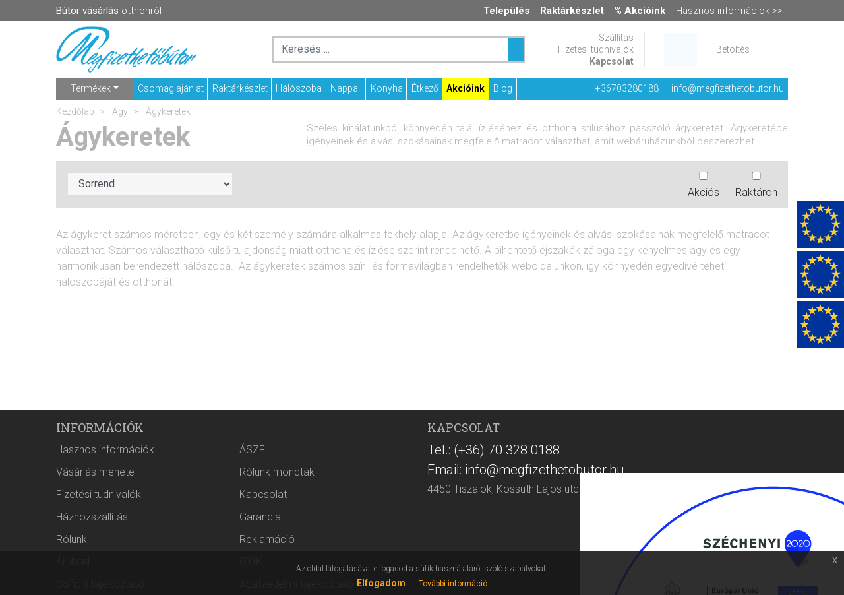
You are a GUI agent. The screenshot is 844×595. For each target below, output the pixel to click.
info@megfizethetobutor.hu (727, 88)
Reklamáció (267, 539)
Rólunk (71, 539)
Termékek (91, 88)
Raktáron (756, 185)
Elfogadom (381, 583)
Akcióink (465, 88)
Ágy (119, 111)
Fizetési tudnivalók (596, 49)
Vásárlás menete (95, 472)
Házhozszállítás (92, 517)
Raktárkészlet (240, 88)
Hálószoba (299, 88)
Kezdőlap (75, 111)
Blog (502, 88)
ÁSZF (252, 449)
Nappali (346, 88)
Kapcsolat (611, 61)
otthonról (109, 10)
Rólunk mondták (277, 472)
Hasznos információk (105, 449)
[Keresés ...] (516, 49)
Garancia (260, 517)
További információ (453, 583)
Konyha (387, 88)
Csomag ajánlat (171, 88)
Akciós (703, 185)
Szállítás (616, 37)
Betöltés (733, 49)
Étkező (424, 88)
